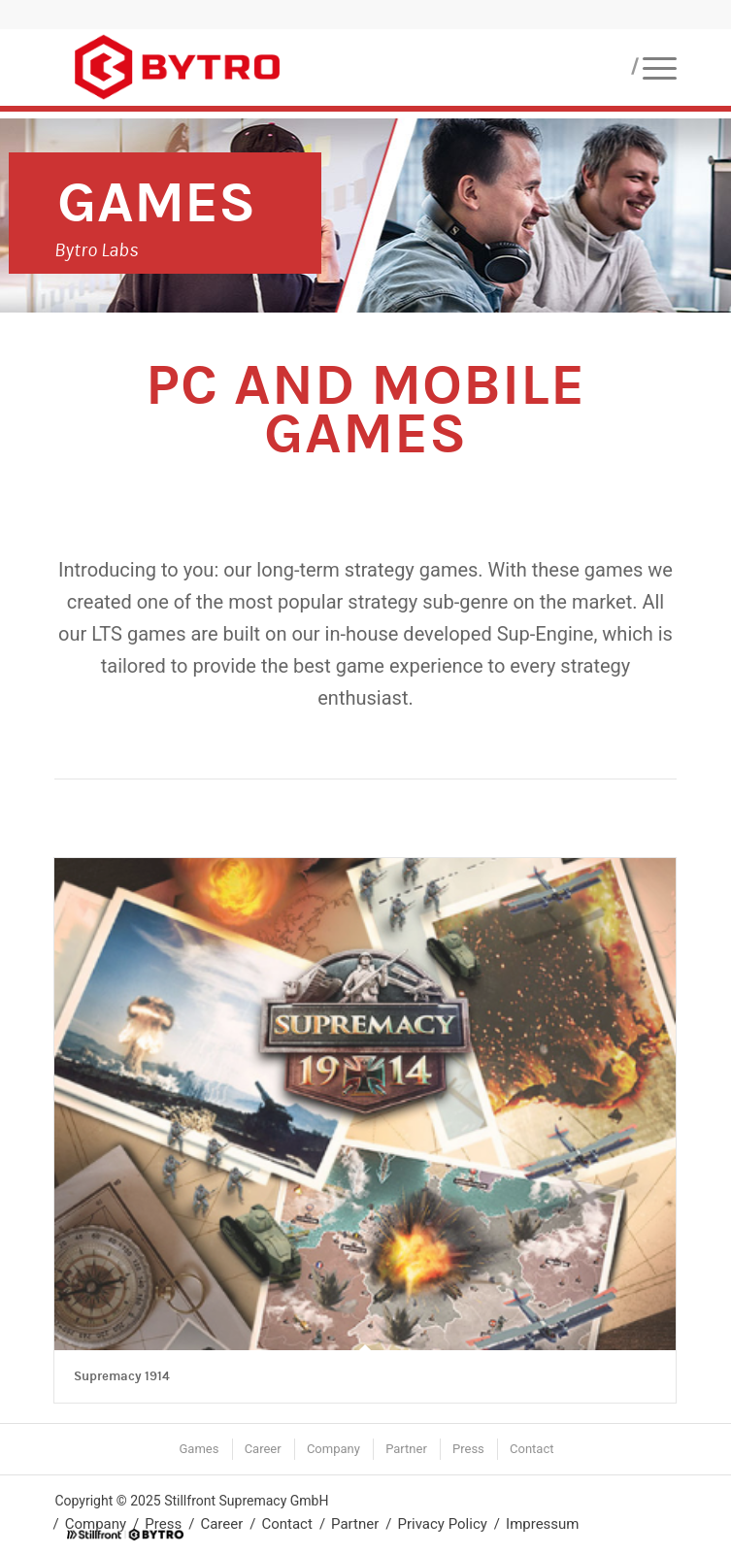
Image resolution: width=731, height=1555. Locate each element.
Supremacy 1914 (122, 1376)
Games (156, 202)
